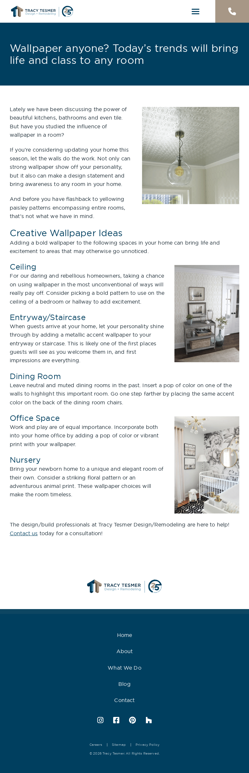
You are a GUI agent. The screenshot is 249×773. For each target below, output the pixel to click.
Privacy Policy (148, 745)
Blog (124, 684)
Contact (124, 700)
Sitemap (119, 745)
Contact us (24, 533)
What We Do (124, 667)
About (124, 651)
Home (124, 635)
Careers (95, 745)
